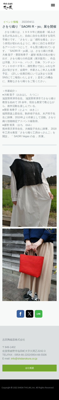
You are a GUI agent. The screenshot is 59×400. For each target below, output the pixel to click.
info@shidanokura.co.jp (24, 358)
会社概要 (29, 368)
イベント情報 (11, 22)
